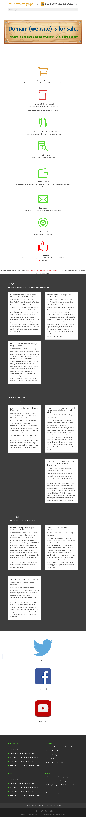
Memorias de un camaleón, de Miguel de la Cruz (25, 765)
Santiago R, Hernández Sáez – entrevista (59, 763)
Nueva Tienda (43, 80)
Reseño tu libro (43, 155)
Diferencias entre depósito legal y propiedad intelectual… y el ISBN (61, 410)
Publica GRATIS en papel (43, 104)
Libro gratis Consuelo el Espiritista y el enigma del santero (42, 805)
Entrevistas (13, 537)
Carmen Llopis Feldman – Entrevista (58, 528)
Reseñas (36, 302)
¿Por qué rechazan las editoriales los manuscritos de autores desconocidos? (61, 463)
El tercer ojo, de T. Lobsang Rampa (57, 777)
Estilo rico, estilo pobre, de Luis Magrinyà (24, 409)
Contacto (43, 208)
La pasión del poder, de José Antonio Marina (22, 528)
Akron (36, 271)
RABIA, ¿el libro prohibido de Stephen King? (60, 785)
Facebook (43, 689)
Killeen (49, 271)
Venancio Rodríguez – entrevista (24, 579)
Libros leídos (43, 231)
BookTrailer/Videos (16, 302)
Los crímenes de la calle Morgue (56, 781)
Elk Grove (30, 271)
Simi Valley (42, 271)
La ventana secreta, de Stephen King (22, 761)
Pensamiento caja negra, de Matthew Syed (59, 295)
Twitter (43, 660)
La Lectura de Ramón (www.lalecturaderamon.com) (48, 814)
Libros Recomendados (17, 418)
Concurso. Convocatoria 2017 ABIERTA (43, 131)
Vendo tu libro (43, 181)
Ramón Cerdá (16, 299)
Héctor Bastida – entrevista (55, 759)
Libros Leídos (28, 302)
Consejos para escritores (18, 415)
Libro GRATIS (43, 255)
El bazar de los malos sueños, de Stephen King (24, 344)
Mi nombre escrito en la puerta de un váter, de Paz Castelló (24, 295)
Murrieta (54, 271)
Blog (33, 299)
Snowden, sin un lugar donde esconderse (59, 793)
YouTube (43, 721)
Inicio (47, 789)
